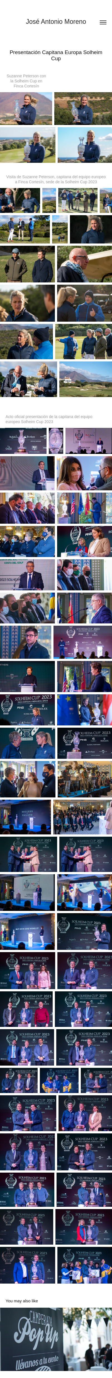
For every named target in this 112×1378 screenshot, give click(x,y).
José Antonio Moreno (56, 21)
